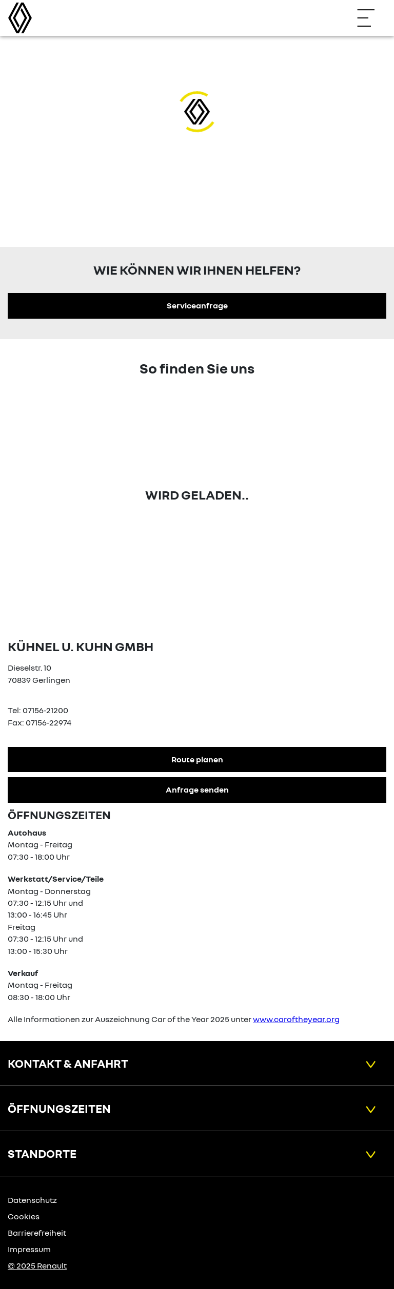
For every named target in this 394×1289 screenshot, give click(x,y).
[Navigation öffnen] (371, 18)
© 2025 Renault (37, 1265)
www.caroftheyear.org (296, 1019)
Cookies (24, 1216)
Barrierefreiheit (37, 1233)
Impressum (29, 1249)
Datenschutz (32, 1200)
